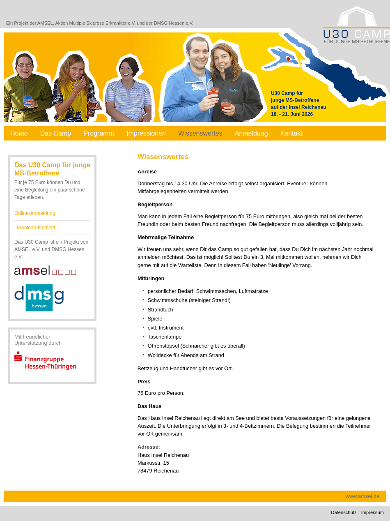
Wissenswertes (200, 133)
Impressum (372, 512)
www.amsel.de (363, 496)
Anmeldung (251, 133)
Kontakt (291, 133)
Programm (98, 133)
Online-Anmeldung (34, 213)
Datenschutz (343, 512)
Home (19, 133)
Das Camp (55, 133)
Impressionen (146, 133)
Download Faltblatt (34, 228)
